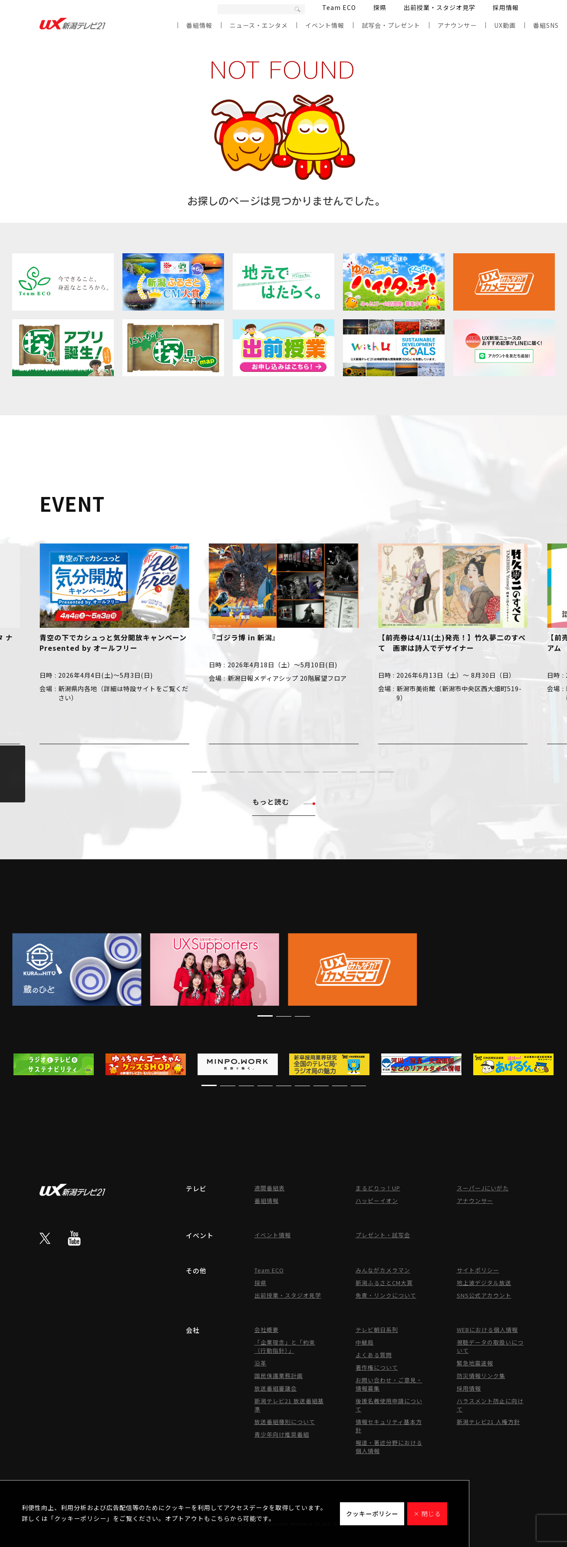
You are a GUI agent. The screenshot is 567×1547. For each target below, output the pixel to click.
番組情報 (199, 25)
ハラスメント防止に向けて (490, 1405)
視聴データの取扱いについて (490, 1346)
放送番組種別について (284, 1422)
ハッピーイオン (377, 1200)
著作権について (377, 1367)
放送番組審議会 (275, 1388)
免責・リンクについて (386, 1295)
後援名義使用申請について (389, 1405)
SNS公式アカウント (484, 1295)
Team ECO (339, 7)
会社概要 (266, 1329)
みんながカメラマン (383, 1270)
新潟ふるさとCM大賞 (384, 1283)
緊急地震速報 (475, 1363)
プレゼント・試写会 (383, 1235)
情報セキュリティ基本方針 (389, 1426)
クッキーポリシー (372, 1513)
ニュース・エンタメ (259, 25)
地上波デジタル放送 (484, 1283)
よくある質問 (374, 1355)
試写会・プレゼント (391, 25)
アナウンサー (457, 25)
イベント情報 (324, 25)
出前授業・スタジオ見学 (439, 7)
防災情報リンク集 (481, 1375)
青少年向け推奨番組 (281, 1434)
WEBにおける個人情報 (487, 1329)
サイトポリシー (478, 1270)
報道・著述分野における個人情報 (389, 1446)
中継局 (365, 1342)
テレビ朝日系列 (377, 1329)
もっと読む (283, 801)
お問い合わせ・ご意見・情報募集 (389, 1384)
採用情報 (506, 7)
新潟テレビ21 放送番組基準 (289, 1405)
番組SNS (546, 25)
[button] (180, 771)
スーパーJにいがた (483, 1188)
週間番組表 (269, 1188)
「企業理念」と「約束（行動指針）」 (284, 1346)
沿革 (260, 1363)
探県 (379, 7)
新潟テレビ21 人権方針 (488, 1422)
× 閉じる (427, 1513)
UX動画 (505, 25)
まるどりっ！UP (378, 1188)
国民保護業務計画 (278, 1375)
